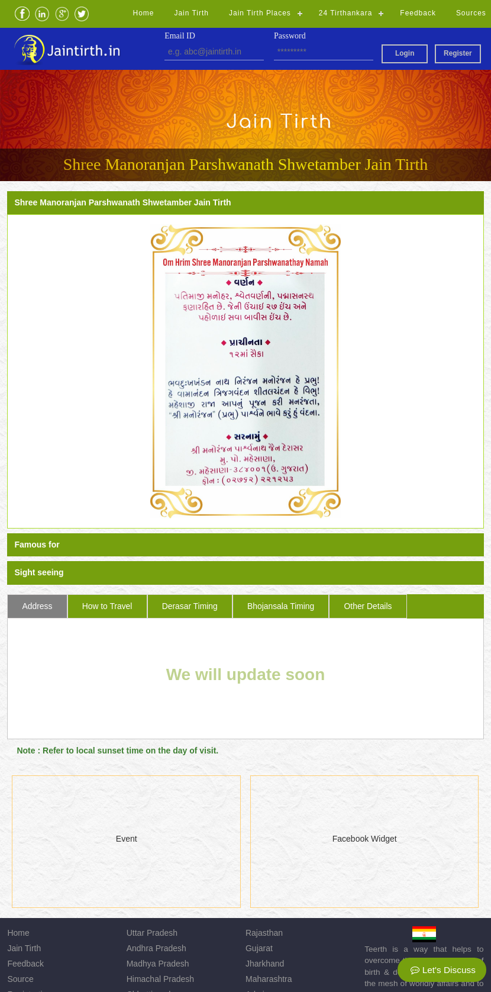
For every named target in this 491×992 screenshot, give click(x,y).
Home (143, 13)
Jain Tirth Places (260, 13)
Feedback (418, 13)
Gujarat (259, 948)
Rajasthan (264, 933)
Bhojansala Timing (280, 606)
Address (37, 606)
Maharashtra (269, 979)
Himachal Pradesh (160, 979)
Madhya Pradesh (158, 963)
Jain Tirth (191, 13)
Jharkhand (265, 963)
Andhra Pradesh (156, 948)
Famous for (36, 544)
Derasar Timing (190, 606)
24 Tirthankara (346, 13)
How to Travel (107, 606)
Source (20, 979)
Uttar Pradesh (152, 933)
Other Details (368, 606)
